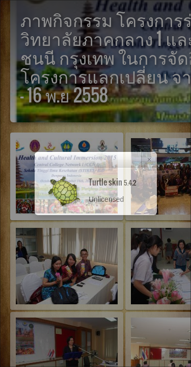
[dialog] (95, 183)
